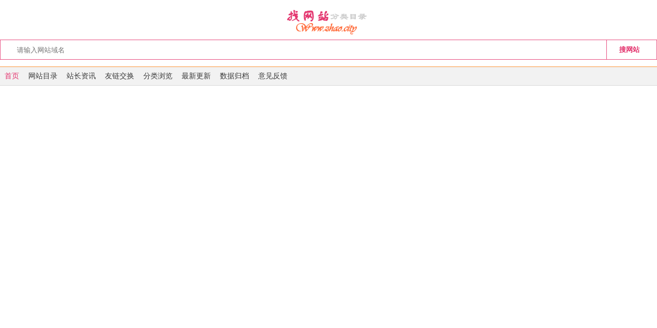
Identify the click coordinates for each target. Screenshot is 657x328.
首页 (12, 76)
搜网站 (629, 49)
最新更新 (196, 76)
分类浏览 (157, 76)
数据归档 (234, 76)
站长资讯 (81, 76)
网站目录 (42, 76)
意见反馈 (272, 76)
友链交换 (119, 76)
